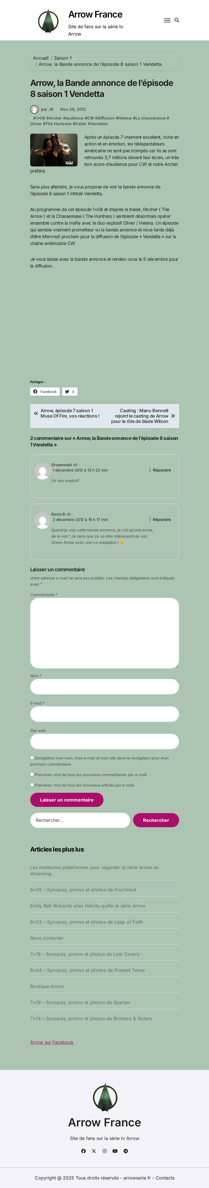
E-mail (37, 703)
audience (74, 118)
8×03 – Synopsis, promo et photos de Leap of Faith (86, 922)
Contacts (165, 1178)
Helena (125, 118)
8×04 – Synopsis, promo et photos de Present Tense (87, 970)
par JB (41, 109)
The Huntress (58, 123)
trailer (81, 123)
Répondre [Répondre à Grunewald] (162, 470)
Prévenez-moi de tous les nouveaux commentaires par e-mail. (91, 775)
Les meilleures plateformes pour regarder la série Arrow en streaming (94, 870)
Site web (38, 731)
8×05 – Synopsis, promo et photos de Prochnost (83, 889)
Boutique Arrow (47, 986)
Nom (36, 676)
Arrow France (95, 14)
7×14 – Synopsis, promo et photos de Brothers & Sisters (91, 1018)
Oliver (36, 123)
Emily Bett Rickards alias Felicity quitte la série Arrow (88, 906)
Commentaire (44, 595)
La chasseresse (150, 118)
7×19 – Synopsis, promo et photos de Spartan (80, 1002)
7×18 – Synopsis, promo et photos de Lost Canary (85, 954)
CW (90, 118)
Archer (55, 118)
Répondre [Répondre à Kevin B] (162, 519)
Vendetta (99, 123)
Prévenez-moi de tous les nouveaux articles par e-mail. (85, 785)
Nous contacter (46, 938)
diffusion (106, 118)
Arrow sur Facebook (52, 1042)
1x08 (40, 118)
